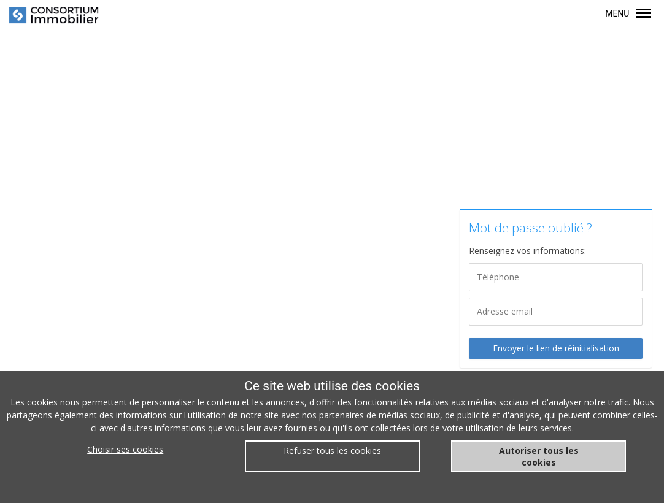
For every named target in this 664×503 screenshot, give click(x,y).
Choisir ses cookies (125, 449)
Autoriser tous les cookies (539, 456)
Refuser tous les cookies (332, 450)
